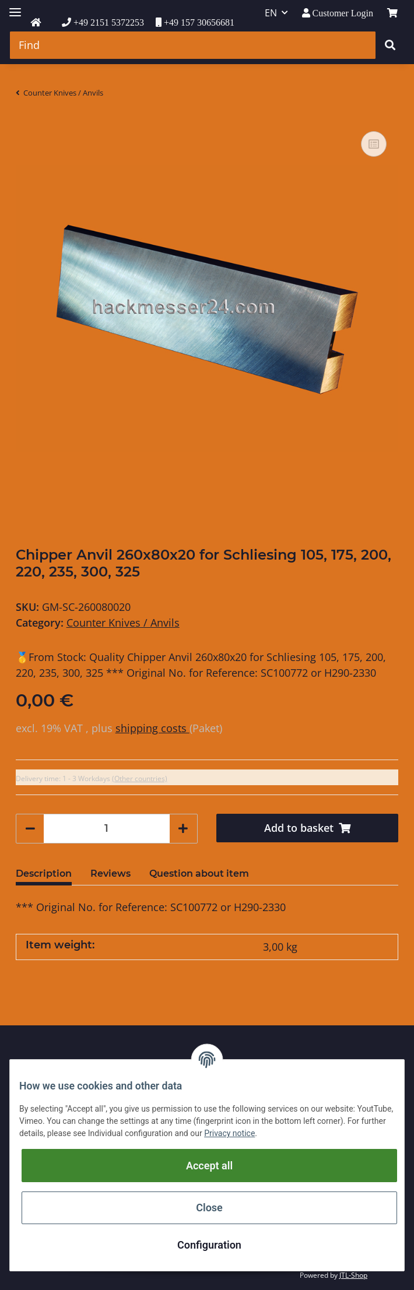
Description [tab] (44, 873)
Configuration (209, 1245)
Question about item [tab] (199, 873)
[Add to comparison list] (374, 144)
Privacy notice (229, 1133)
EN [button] (271, 12)
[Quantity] (107, 828)
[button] (337, 13)
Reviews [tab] (110, 873)
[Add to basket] (307, 828)
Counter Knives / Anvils (123, 623)
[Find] (192, 45)
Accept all (209, 1165)
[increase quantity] (183, 828)
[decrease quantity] (30, 828)
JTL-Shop (353, 1275)
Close (209, 1207)
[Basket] (392, 12)
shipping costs (152, 728)
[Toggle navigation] (15, 7)
